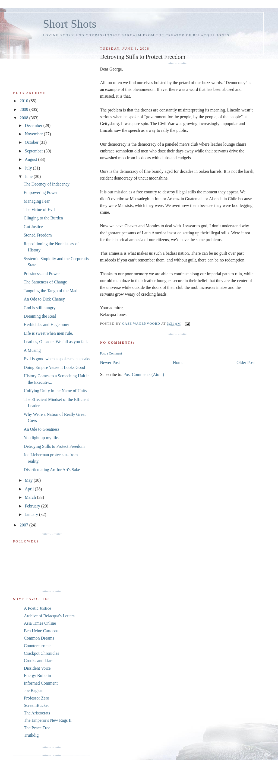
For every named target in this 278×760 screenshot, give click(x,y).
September (34, 151)
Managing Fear (37, 201)
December (34, 125)
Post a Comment (111, 353)
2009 (24, 109)
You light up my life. (41, 437)
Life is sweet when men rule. (48, 333)
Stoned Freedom (38, 235)
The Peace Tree (37, 728)
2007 (24, 525)
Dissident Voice (37, 668)
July (29, 168)
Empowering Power (41, 192)
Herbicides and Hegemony (46, 324)
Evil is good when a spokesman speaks (57, 358)
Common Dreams (39, 638)
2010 (24, 100)
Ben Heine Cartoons (41, 630)
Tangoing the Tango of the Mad (50, 290)
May (29, 480)
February (33, 506)
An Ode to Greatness (41, 429)
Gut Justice (33, 226)
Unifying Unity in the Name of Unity (55, 390)
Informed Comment (41, 683)
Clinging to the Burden (43, 218)
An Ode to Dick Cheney (44, 299)
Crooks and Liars (38, 660)
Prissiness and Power (42, 273)
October (32, 142)
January (32, 514)
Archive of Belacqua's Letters (49, 616)
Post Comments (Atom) (144, 374)
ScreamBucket (36, 705)
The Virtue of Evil (39, 209)
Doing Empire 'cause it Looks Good (54, 367)
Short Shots (69, 23)
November (34, 134)
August (31, 159)
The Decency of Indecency (47, 184)
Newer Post (110, 362)
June (29, 176)
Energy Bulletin (37, 675)
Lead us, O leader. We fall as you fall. (56, 341)
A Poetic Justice (37, 608)
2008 (24, 118)
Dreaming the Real (40, 316)
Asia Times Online (40, 623)
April (30, 489)
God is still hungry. (40, 307)
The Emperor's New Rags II (48, 720)
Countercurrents (37, 645)
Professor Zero (36, 698)
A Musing (32, 350)
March (31, 497)
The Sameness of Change (45, 282)
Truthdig (31, 735)
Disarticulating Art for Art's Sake (52, 469)
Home (178, 362)
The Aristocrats (37, 713)
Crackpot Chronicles (41, 653)
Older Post (245, 362)
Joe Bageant (34, 690)
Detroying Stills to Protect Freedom (54, 446)
